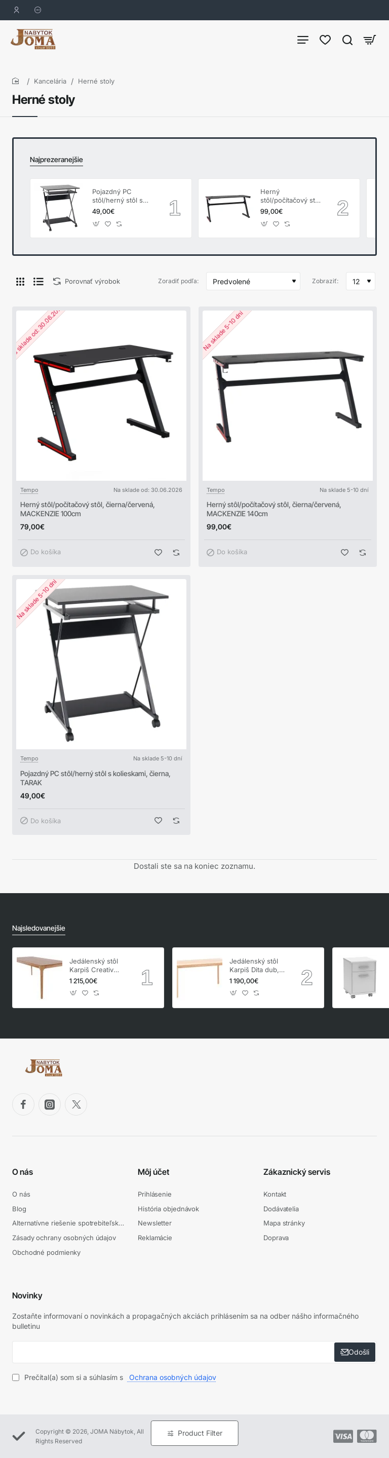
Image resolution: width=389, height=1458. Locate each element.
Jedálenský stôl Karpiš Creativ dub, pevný (93, 966)
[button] (96, 223)
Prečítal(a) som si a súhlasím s (115, 1377)
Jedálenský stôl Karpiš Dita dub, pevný (254, 966)
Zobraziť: (325, 281)
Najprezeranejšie (56, 159)
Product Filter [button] (200, 1433)
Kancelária (50, 81)
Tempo (29, 490)
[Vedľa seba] (20, 281)
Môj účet (153, 1172)
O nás (22, 1172)
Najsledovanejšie (38, 928)
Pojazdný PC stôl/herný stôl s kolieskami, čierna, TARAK (121, 196)
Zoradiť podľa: (178, 281)
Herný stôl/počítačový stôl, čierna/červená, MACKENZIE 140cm (291, 196)
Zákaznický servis (296, 1172)
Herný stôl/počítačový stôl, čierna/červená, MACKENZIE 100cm (87, 509)
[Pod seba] (38, 281)
